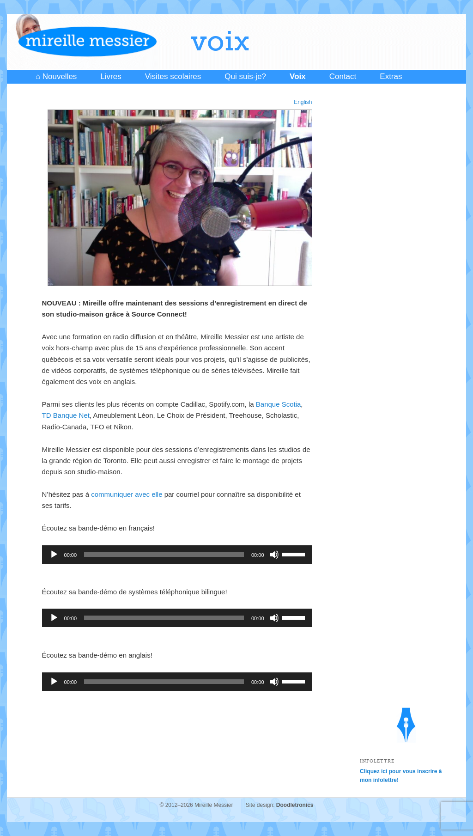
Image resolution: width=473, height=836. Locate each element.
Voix (298, 76)
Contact (343, 76)
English (303, 102)
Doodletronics (295, 805)
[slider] (164, 554)
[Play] (54, 554)
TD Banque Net (66, 415)
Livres (110, 76)
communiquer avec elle (127, 494)
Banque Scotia (278, 404)
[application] (177, 554)
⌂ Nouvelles (56, 76)
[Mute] (274, 554)
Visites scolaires (173, 76)
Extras (391, 76)
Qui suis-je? (245, 76)
